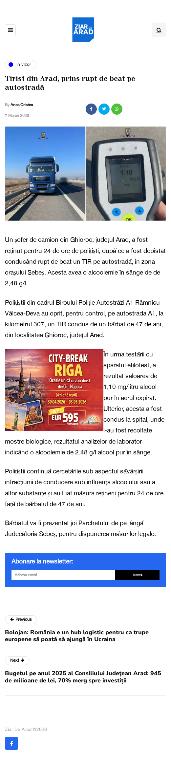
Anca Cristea (22, 105)
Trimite (137, 575)
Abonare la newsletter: (42, 561)
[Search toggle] (159, 30)
